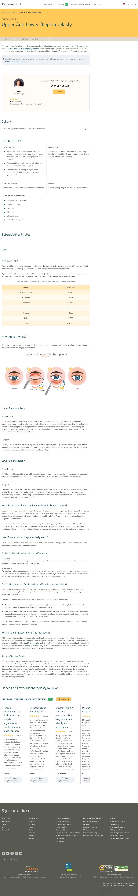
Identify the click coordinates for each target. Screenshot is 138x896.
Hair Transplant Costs (117, 827)
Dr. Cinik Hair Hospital (63, 824)
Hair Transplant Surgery (91, 821)
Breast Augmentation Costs (119, 833)
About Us (32, 821)
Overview (7, 39)
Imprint (31, 838)
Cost (16, 39)
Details (25, 39)
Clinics (44, 39)
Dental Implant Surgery (91, 833)
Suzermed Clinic (61, 830)
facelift (26, 643)
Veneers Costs (115, 824)
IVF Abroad (87, 830)
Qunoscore (33, 824)
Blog (3, 827)
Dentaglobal (60, 838)
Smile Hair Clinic (61, 827)
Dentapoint (60, 841)
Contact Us (5, 830)
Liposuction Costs (116, 835)
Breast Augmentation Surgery (93, 835)
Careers (31, 827)
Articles (97, 4)
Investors (32, 833)
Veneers (86, 824)
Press (31, 830)
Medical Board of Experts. (15, 61)
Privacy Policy (130, 885)
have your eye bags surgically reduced (24, 49)
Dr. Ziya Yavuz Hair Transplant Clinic (68, 833)
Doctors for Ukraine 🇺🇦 (64, 821)
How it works (49, 4)
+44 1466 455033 (59, 85)
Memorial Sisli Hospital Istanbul (66, 835)
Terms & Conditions (117, 885)
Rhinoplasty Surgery (90, 827)
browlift (36, 643)
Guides (4, 824)
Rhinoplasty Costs (116, 830)
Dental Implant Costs (117, 821)
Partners (32, 835)
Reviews (60, 4)
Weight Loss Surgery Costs (119, 838)
